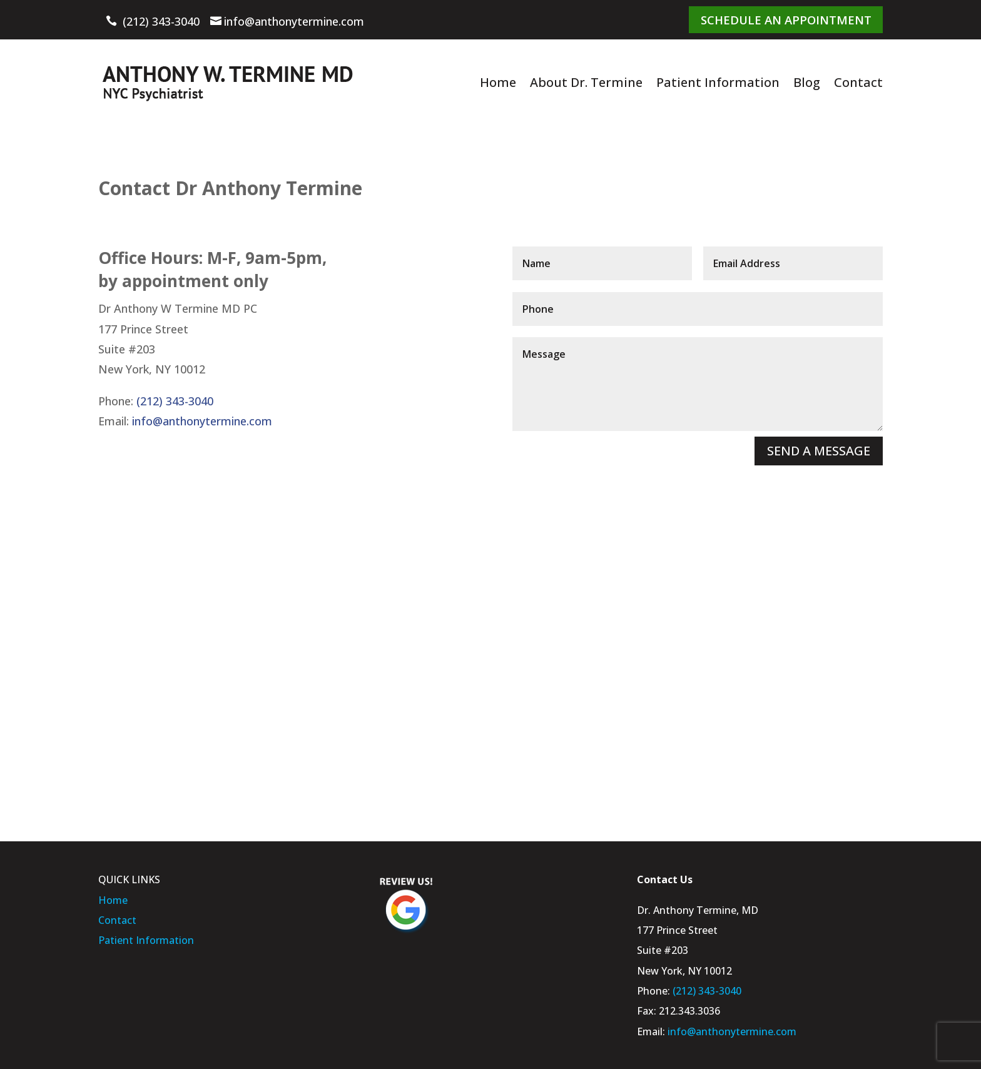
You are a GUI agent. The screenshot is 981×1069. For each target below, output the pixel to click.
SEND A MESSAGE (818, 450)
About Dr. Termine (586, 81)
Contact (858, 81)
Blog (806, 81)
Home (498, 81)
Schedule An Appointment (788, 18)
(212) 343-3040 (161, 21)
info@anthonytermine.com (294, 21)
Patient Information (718, 81)
